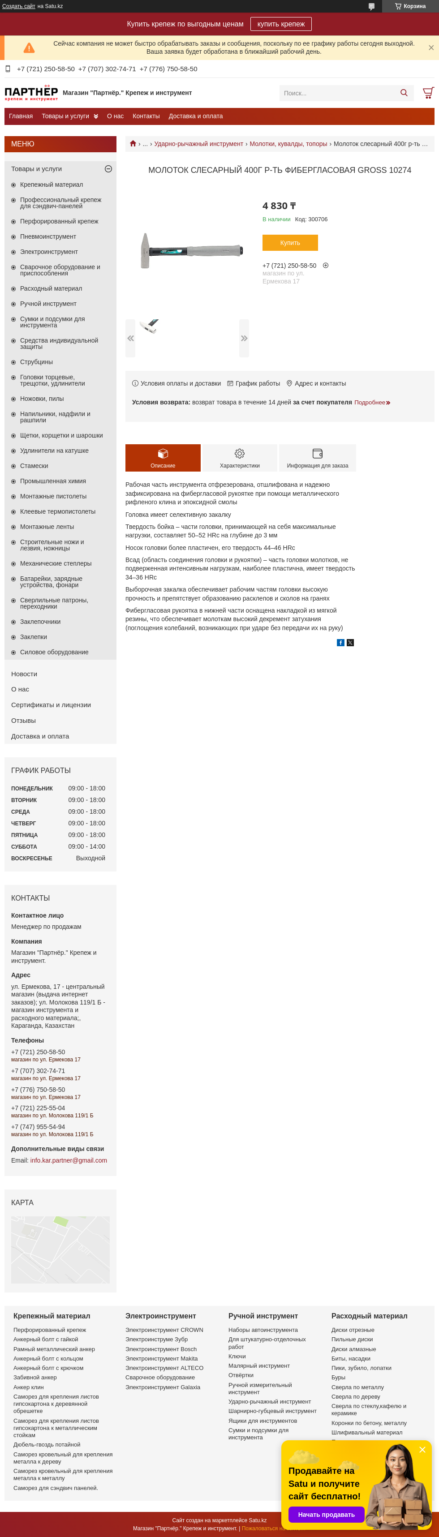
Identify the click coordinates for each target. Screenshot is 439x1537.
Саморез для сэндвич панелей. (55, 1488)
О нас (115, 116)
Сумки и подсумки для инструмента (52, 322)
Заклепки (33, 636)
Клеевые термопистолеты (57, 511)
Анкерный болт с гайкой (45, 1339)
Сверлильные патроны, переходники (54, 603)
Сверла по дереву (355, 1396)
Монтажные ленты (47, 526)
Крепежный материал (51, 184)
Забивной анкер (35, 1377)
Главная (21, 116)
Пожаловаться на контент (274, 1528)
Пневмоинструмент (48, 236)
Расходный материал (51, 288)
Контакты (146, 116)
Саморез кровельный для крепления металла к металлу (62, 1474)
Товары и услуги (65, 116)
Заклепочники (40, 621)
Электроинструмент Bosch (161, 1349)
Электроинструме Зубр (156, 1339)
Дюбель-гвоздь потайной (47, 1444)
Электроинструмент (49, 251)
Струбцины (36, 361)
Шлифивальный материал (367, 1432)
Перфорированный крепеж (59, 221)
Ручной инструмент (48, 303)
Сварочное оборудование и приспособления (60, 270)
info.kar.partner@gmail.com (68, 1160)
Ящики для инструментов (262, 1420)
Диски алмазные (353, 1349)
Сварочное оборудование (160, 1377)
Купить (290, 242)
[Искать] (404, 93)
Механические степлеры (56, 563)
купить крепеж (281, 24)
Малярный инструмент (259, 1365)
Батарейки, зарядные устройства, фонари (51, 581)
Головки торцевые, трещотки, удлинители (52, 380)
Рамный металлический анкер (54, 1349)
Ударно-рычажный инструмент (199, 143)
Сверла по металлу (357, 1387)
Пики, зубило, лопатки (361, 1368)
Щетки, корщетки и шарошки (61, 435)
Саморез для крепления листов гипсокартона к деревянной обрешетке (56, 1404)
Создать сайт (18, 6)
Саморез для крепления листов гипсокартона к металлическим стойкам (56, 1428)
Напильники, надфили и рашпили (55, 417)
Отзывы (23, 720)
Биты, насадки (350, 1358)
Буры (338, 1377)
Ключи (237, 1356)
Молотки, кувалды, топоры (288, 143)
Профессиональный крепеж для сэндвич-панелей (60, 203)
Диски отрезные (352, 1330)
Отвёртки (241, 1375)
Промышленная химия (53, 481)
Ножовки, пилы (42, 398)
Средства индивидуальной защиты (59, 343)
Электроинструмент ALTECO (164, 1368)
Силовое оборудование (54, 652)
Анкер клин (28, 1387)
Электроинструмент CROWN (164, 1330)
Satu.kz (258, 1520)
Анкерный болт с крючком (48, 1368)
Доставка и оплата (196, 116)
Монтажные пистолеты (53, 496)
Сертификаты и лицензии (51, 704)
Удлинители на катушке (54, 450)
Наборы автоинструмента (263, 1330)
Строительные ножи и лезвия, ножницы (52, 545)
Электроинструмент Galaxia (162, 1387)
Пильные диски (352, 1339)
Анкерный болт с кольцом (48, 1358)
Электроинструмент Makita (161, 1358)
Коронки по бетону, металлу (369, 1423)
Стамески (34, 465)
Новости (24, 674)
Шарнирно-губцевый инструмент (272, 1411)
